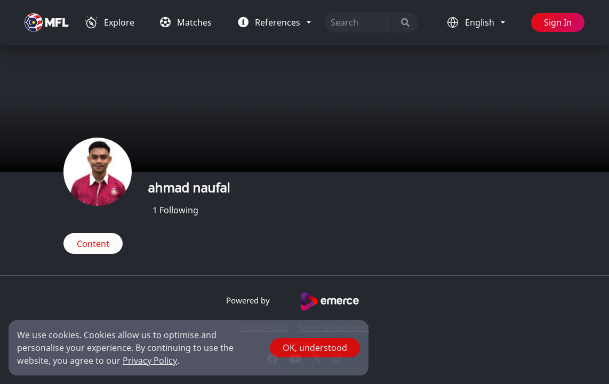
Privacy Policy (150, 360)
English (480, 22)
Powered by (304, 301)
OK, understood (315, 348)
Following (175, 210)
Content (93, 244)
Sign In (558, 22)
